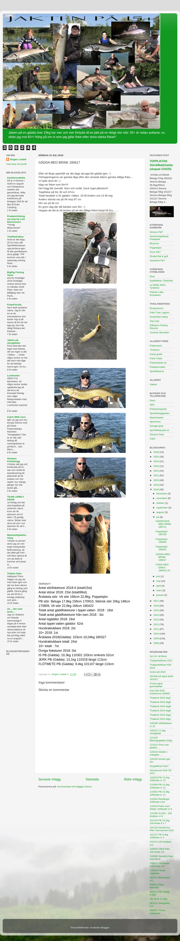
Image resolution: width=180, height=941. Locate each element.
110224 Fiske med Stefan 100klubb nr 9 (161, 807)
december (162, 493)
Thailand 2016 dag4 (160, 710)
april (158, 585)
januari (160, 595)
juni (158, 576)
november (162, 498)
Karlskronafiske (16, 177)
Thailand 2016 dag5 (160, 706)
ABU (152, 404)
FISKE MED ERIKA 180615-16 (163, 567)
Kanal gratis (156, 354)
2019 (156, 484)
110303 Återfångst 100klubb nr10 (159, 800)
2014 (156, 615)
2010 (156, 633)
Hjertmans (155, 421)
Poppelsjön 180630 (162, 540)
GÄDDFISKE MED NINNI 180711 (163, 524)
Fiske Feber (156, 358)
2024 (156, 461)
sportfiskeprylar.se (159, 430)
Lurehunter (13, 375)
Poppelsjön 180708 (162, 533)
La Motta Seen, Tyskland (158, 286)
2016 (156, 605)
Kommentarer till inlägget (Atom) (74, 786)
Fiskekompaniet (158, 409)
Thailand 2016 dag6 (160, 702)
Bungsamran (156, 308)
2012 (156, 624)
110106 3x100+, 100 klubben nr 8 (161, 814)
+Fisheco (155, 350)
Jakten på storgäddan (13, 341)
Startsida (92, 779)
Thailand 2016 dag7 (160, 697)
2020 (156, 480)
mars (159, 590)
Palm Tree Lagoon (159, 312)
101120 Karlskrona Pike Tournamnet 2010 (162, 829)
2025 (156, 456)
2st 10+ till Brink (158, 656)
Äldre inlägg (133, 779)
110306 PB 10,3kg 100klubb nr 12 (159, 786)
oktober (160, 503)
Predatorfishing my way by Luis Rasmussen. (16, 219)
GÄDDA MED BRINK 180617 (163, 557)
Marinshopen (157, 417)
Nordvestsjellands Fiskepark (159, 238)
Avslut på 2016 (158, 672)
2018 (156, 489)
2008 (156, 643)
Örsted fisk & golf (159, 256)
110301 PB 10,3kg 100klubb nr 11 (159, 793)
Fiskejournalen (157, 367)
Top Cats (154, 321)
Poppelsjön (156, 247)
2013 (156, 619)
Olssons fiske (157, 434)
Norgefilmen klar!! (159, 766)
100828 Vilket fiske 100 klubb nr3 (160, 850)
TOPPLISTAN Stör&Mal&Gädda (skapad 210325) (161, 165)
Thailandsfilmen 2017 (161, 660)
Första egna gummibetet (156, 685)
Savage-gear (156, 426)
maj (158, 581)
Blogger (105, 927)
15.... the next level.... (14, 610)
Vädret (153, 384)
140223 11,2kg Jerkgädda (158, 732)
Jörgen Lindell (18, 159)
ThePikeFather (15, 236)
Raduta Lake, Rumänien (157, 293)
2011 (156, 629)
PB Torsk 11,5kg (158, 899)
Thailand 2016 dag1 (160, 719)
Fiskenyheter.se (158, 362)
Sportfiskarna (157, 371)
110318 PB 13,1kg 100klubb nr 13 (159, 779)
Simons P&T (156, 232)
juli (158, 517)
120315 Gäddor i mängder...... (159, 753)
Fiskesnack (156, 345)
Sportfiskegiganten (160, 413)
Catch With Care (16, 417)
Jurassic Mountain (159, 332)
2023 (156, 466)
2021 (156, 475)
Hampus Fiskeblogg (13, 460)
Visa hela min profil (16, 164)
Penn (152, 400)
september (162, 507)
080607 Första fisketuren (157, 911)
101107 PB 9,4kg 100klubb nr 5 (159, 836)
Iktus (152, 276)
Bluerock (154, 243)
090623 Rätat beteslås (157, 886)
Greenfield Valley (159, 316)
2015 (156, 610)
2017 (156, 601)
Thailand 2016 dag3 (160, 714)
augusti (160, 512)
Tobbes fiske (14, 573)
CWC (152, 438)
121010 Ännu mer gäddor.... (159, 746)
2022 (156, 470)
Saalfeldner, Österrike (161, 280)
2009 (156, 638)
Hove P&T (155, 252)
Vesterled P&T (157, 260)
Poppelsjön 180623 (162, 548)
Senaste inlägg (49, 779)
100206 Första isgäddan (157, 872)
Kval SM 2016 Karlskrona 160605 (160, 692)
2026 (156, 452)
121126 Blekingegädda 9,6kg (161, 739)
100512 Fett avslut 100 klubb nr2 (159, 864)
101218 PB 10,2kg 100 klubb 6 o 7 (159, 822)
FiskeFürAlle (14, 304)
